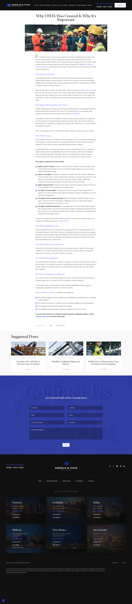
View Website (16, 517)
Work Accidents (60, 325)
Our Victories (63, 5)
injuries (83, 123)
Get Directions (17, 514)
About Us (36, 5)
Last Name (72, 407)
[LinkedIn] (124, 466)
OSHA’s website (63, 221)
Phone (71, 415)
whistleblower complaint (47, 292)
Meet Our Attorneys (45, 5)
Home (39, 481)
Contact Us (120, 5)
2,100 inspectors (75, 114)
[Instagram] (120, 466)
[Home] (18, 5)
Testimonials (72, 5)
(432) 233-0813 (17, 539)
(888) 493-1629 (104, 6)
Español (89, 5)
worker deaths (88, 90)
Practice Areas (56, 5)
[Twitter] (113, 466)
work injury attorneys (42, 316)
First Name (34, 407)
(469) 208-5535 (98, 511)
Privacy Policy (114, 562)
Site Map (124, 562)
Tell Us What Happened (37, 429)
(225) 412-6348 (58, 511)
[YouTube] (117, 466)
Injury (50, 325)
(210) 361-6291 (98, 539)
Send (66, 445)
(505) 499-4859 (58, 539)
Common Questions (81, 5)
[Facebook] (110, 466)
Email (32, 415)
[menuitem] (37, 5)
